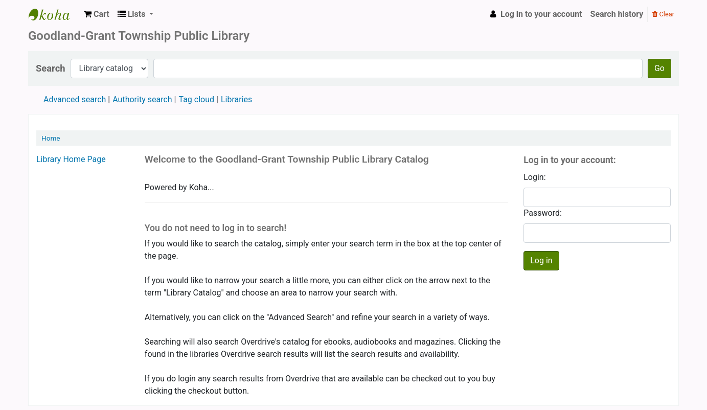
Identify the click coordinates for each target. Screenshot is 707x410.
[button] (96, 14)
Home (50, 138)
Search (50, 68)
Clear (663, 14)
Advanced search (74, 99)
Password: (542, 213)
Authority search (142, 99)
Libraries (236, 99)
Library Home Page (71, 159)
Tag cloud (196, 99)
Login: (534, 177)
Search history (617, 14)
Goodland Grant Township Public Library (54, 14)
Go (659, 68)
